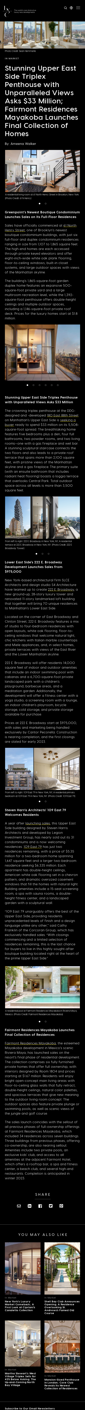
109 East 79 (33, 846)
